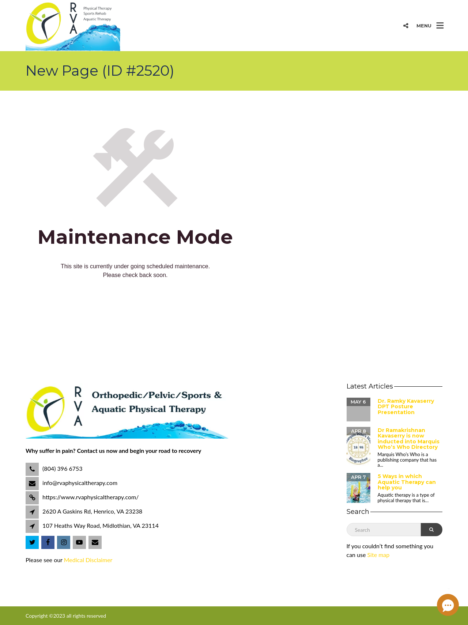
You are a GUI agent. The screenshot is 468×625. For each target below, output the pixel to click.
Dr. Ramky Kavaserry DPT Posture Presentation (406, 407)
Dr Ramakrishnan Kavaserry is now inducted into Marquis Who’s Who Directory (408, 438)
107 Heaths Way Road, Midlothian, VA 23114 (100, 525)
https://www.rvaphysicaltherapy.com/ (90, 496)
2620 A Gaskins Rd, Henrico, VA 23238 (92, 511)
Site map (378, 554)
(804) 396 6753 (62, 468)
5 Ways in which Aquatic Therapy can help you (407, 482)
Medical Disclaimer (88, 559)
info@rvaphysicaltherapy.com (79, 482)
